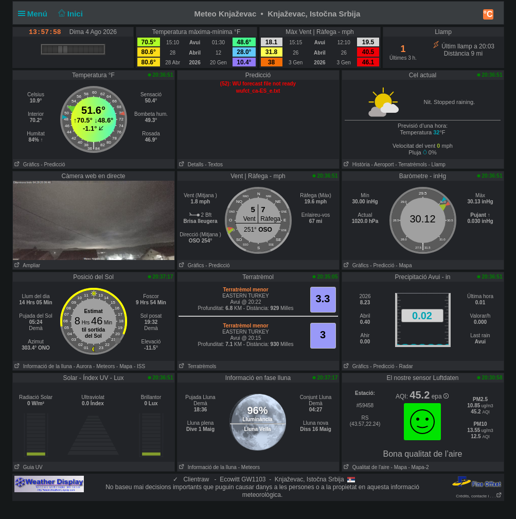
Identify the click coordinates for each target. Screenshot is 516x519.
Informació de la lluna (42, 366)
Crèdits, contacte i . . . (479, 496)
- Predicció (53, 164)
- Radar (404, 366)
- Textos (214, 164)
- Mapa (404, 265)
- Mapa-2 (418, 467)
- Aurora (83, 366)
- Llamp (437, 164)
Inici (69, 13)
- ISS (139, 366)
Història (356, 164)
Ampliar (27, 265)
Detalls (190, 164)
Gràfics (26, 164)
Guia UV (28, 467)
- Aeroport (382, 164)
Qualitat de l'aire (365, 467)
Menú (35, 13)
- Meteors (104, 366)
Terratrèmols (197, 366)
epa (440, 396)
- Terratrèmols (411, 164)
